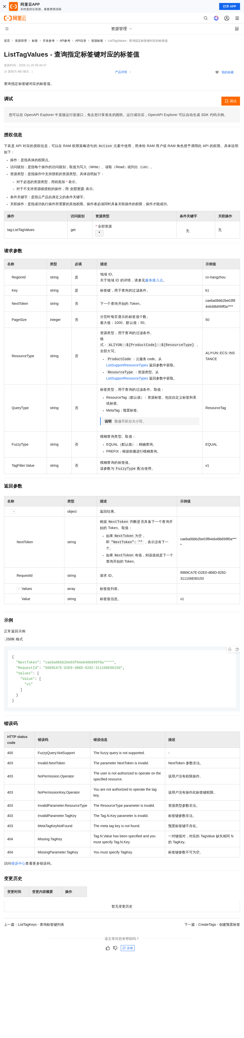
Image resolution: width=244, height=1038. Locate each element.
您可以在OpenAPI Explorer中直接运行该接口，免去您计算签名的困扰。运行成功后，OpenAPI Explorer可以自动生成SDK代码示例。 (118, 115)
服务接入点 (154, 280)
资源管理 (21, 40)
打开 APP (229, 6)
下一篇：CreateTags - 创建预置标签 (212, 927)
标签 (35, 40)
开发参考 (49, 40)
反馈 (127, 950)
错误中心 (18, 866)
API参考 (65, 40)
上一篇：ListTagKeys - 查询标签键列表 (34, 927)
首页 (7, 40)
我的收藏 (228, 72)
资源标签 (97, 40)
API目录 (80, 40)
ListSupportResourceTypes (127, 365)
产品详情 (121, 72)
